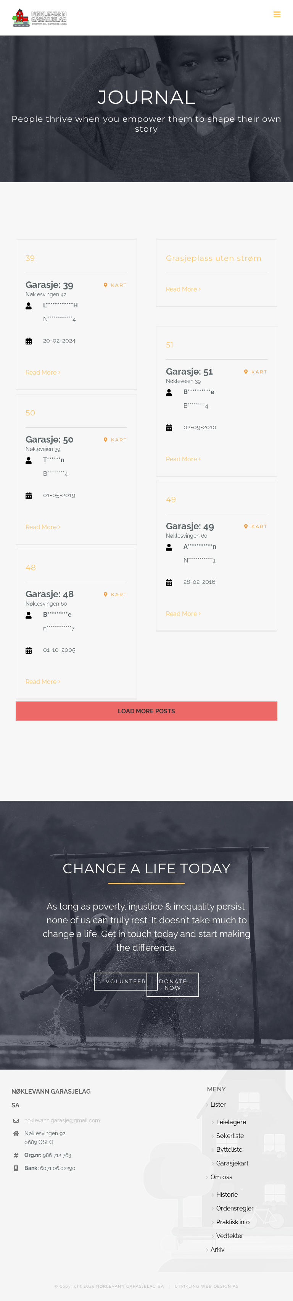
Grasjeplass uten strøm (214, 258)
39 (30, 258)
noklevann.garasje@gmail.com (59, 1120)
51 (170, 344)
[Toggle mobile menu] (278, 14)
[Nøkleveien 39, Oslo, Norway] (255, 372)
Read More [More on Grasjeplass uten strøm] (181, 289)
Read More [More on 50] (41, 527)
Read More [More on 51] (181, 459)
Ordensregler (235, 1208)
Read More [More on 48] (41, 681)
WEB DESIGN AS (219, 1286)
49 (171, 499)
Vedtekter (229, 1236)
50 (30, 412)
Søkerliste (230, 1135)
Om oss (221, 1177)
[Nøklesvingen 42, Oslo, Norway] (115, 285)
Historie (227, 1194)
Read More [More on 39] (41, 372)
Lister (218, 1104)
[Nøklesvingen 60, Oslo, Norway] (255, 526)
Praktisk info (233, 1222)
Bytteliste (229, 1149)
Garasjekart (232, 1163)
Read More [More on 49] (181, 613)
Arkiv (218, 1249)
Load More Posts (146, 711)
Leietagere (231, 1122)
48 (31, 567)
